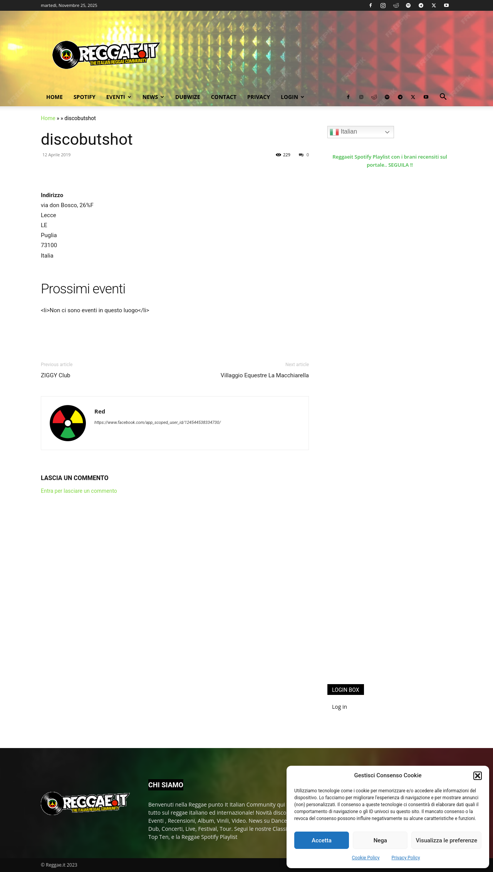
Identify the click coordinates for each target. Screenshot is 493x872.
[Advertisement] (385, 552)
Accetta (322, 840)
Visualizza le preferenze (446, 840)
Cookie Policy (366, 857)
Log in (339, 706)
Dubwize (187, 96)
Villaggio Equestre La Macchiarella (265, 375)
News (153, 96)
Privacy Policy (406, 857)
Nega (380, 840)
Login (292, 96)
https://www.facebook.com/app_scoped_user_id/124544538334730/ (157, 422)
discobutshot (87, 139)
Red (99, 411)
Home (54, 96)
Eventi (118, 96)
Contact (223, 96)
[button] (477, 776)
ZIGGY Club (55, 375)
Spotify (85, 96)
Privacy (258, 96)
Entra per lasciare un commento (79, 491)
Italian (343, 132)
